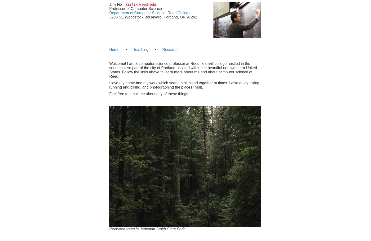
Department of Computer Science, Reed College (149, 13)
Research (170, 50)
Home (114, 50)
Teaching (140, 50)
